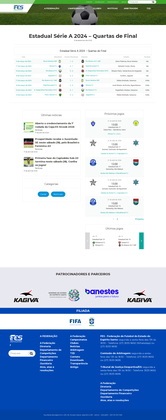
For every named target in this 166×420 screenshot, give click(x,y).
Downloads (99, 2)
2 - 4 (71, 85)
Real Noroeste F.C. (90, 66)
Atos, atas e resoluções (114, 400)
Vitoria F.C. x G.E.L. (114, 134)
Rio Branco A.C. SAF (91, 61)
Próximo (139, 219)
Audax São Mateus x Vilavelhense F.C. (115, 173)
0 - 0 (71, 71)
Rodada (147, 57)
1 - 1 (71, 80)
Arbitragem (132, 8)
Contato (89, 2)
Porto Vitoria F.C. (89, 76)
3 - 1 (71, 66)
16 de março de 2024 (23, 85)
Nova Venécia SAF (52, 61)
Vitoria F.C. (55, 66)
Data (23, 57)
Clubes (97, 8)
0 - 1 (71, 90)
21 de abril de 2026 (114, 121)
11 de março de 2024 (23, 66)
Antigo (123, 2)
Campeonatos (78, 8)
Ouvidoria (46, 363)
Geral (43, 194)
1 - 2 (71, 61)
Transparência (112, 2)
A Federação (53, 8)
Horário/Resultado (71, 57)
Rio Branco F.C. (53, 71)
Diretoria (45, 346)
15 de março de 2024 (23, 95)
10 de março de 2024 (23, 71)
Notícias (113, 8)
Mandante (58, 57)
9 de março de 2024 (23, 61)
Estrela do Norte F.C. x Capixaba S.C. (114, 154)
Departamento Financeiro (116, 393)
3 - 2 (71, 76)
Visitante (84, 57)
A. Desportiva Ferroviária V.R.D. (95, 71)
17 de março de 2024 (23, 80)
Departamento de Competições (119, 390)
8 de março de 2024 (23, 76)
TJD (150, 8)
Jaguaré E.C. (54, 76)
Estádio (126, 57)
